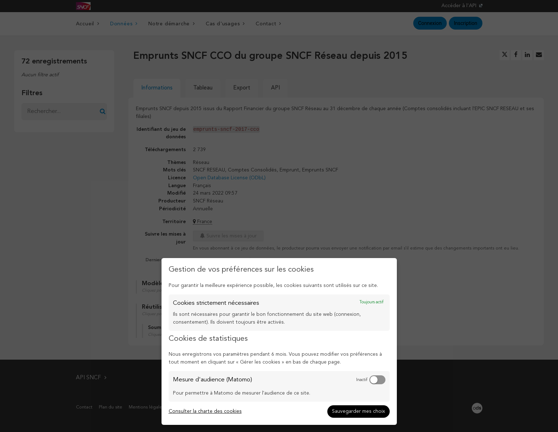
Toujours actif (371, 302)
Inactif (361, 380)
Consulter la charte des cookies (205, 411)
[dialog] (279, 341)
